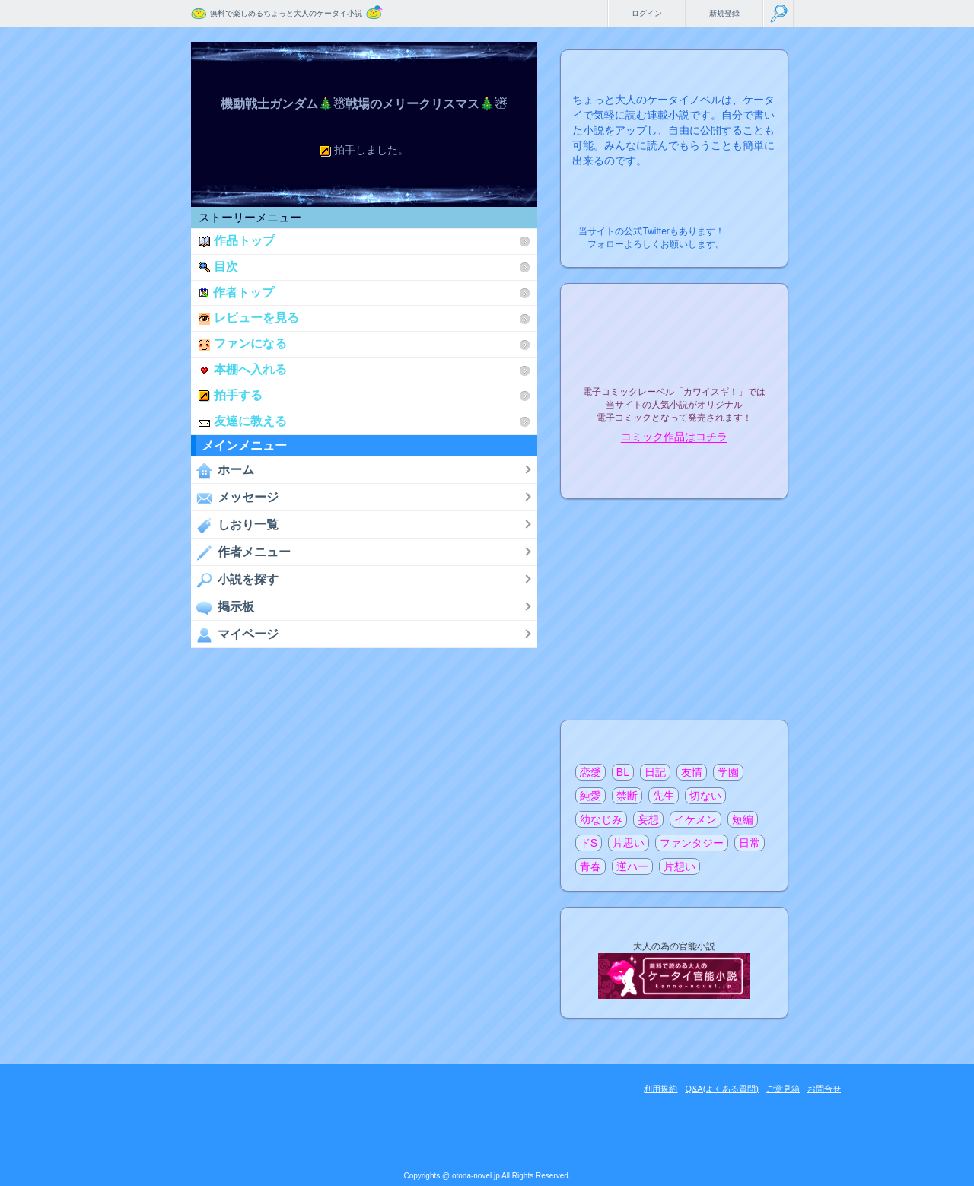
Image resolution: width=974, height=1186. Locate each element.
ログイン (647, 13)
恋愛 (590, 772)
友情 (691, 772)
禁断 (627, 796)
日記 (655, 772)
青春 (590, 866)
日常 (749, 843)
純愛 (590, 796)
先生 (663, 796)
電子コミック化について (674, 470)
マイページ (235, 634)
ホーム (222, 470)
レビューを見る (249, 317)
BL (622, 772)
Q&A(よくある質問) (722, 1088)
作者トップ (236, 292)
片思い (629, 843)
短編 (742, 819)
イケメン (695, 819)
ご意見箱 (783, 1088)
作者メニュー (241, 552)
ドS (588, 843)
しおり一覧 (235, 525)
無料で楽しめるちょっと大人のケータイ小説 (286, 13)
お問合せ (824, 1088)
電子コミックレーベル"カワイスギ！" (674, 351)
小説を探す (235, 580)
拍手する (231, 395)
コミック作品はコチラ (674, 437)
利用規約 (660, 1088)
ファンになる (243, 343)
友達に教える (243, 421)
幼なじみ (601, 819)
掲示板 (222, 607)
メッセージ (235, 497)
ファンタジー (692, 843)
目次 (218, 266)
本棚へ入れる (243, 369)
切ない (705, 796)
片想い (679, 866)
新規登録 (724, 13)
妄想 (648, 819)
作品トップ (237, 240)
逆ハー (632, 866)
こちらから (752, 227)
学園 (728, 772)
